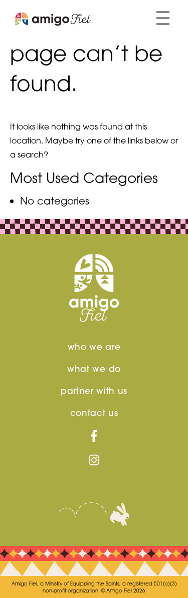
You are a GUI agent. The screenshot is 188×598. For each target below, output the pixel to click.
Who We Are (94, 347)
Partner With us (94, 391)
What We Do (94, 369)
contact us (94, 413)
